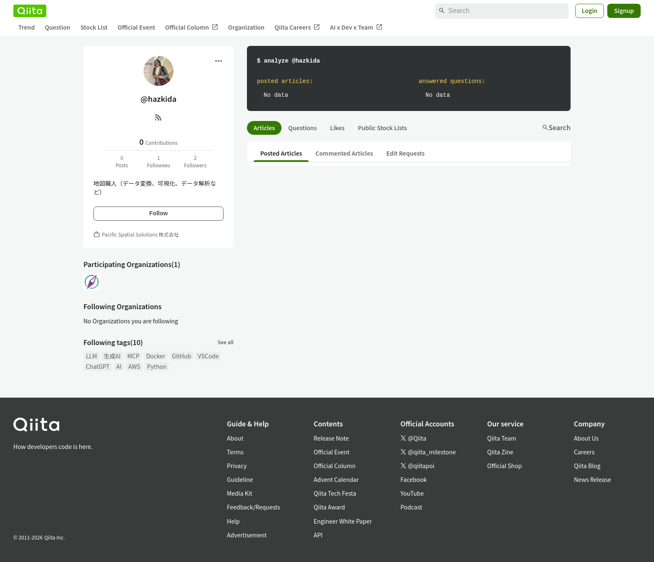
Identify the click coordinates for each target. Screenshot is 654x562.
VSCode (208, 356)
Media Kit (239, 493)
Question (57, 27)
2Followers (195, 161)
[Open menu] (218, 61)
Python (156, 366)
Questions (302, 127)
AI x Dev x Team (356, 27)
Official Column (191, 27)
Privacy (237, 465)
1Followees (158, 161)
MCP (133, 356)
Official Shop (504, 465)
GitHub (181, 356)
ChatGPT (98, 366)
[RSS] (158, 117)
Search (556, 127)
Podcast (411, 507)
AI (119, 366)
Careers (584, 452)
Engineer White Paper (343, 521)
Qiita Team (501, 438)
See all (226, 341)
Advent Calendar (336, 479)
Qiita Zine (500, 452)
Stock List (94, 27)
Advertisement (247, 535)
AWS (134, 366)
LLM (91, 356)
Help (233, 521)
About (235, 438)
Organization (246, 27)
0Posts (122, 161)
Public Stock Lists (382, 127)
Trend (26, 27)
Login (590, 10)
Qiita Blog (587, 465)
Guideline (240, 479)
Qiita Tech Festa (335, 493)
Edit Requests (405, 153)
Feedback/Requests (253, 507)
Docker (155, 356)
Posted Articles (281, 153)
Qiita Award (329, 507)
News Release (592, 479)
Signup (624, 10)
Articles (264, 127)
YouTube (412, 493)
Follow (158, 213)
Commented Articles (344, 153)
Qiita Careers (297, 27)
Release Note (331, 438)
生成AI (112, 356)
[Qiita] (29, 11)
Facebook (413, 479)
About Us (586, 438)
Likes (337, 127)
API (318, 535)
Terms (235, 452)
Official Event (136, 27)
